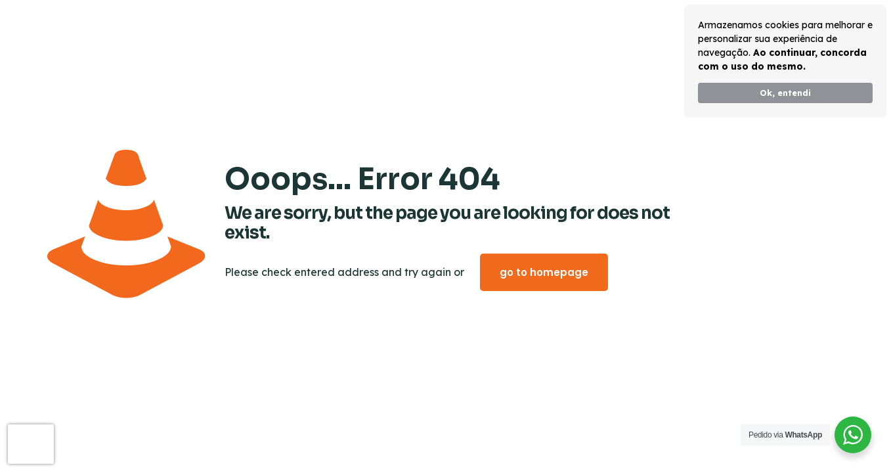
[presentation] (31, 444)
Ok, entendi (785, 92)
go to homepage (544, 272)
